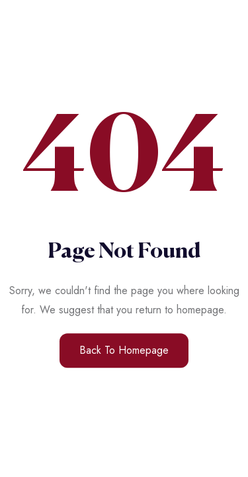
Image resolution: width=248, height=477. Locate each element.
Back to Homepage (124, 350)
